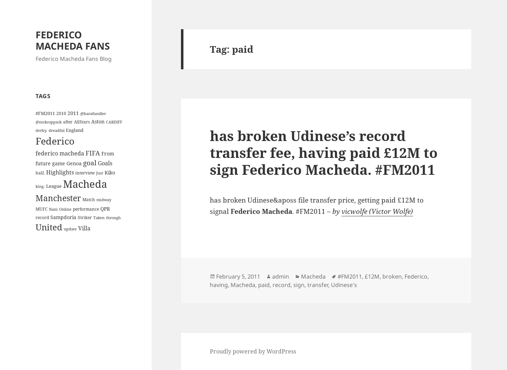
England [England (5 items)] (74, 130)
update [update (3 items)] (70, 229)
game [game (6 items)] (58, 163)
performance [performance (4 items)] (86, 209)
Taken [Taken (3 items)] (99, 217)
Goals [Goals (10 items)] (105, 163)
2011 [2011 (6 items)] (73, 113)
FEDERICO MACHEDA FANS (73, 40)
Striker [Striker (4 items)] (85, 217)
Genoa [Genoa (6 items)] (74, 163)
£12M (372, 276)
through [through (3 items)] (113, 217)
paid (264, 285)
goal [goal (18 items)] (89, 162)
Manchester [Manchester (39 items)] (58, 198)
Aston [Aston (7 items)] (98, 121)
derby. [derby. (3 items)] (41, 130)
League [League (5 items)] (54, 186)
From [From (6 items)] (107, 153)
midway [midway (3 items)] (103, 199)
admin (280, 276)
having (219, 285)
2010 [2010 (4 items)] (61, 113)
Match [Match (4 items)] (88, 199)
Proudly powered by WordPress (253, 351)
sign (299, 285)
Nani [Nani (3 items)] (53, 209)
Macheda (313, 276)
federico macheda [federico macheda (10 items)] (60, 153)
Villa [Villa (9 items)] (84, 228)
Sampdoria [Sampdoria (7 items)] (63, 217)
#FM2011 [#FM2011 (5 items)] (45, 113)
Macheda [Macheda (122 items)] (85, 184)
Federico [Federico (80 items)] (55, 140)
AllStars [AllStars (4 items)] (82, 122)
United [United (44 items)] (49, 227)
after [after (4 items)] (68, 122)
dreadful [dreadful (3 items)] (56, 130)
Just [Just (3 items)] (99, 173)
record (281, 285)
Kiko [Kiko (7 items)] (110, 172)
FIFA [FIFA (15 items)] (93, 153)
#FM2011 (350, 276)
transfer (317, 285)
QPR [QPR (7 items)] (105, 208)
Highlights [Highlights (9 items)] (60, 172)
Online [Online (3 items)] (65, 209)
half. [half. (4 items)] (40, 173)
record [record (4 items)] (42, 217)
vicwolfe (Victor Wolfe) (377, 211)
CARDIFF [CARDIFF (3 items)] (114, 122)
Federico (416, 276)
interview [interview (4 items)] (85, 173)
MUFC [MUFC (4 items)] (42, 209)
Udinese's (344, 285)
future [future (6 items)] (43, 163)
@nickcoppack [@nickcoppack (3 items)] (49, 122)
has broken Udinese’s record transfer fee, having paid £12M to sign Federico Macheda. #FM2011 (324, 152)
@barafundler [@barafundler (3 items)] (93, 113)
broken (392, 276)
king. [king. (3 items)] (40, 186)
